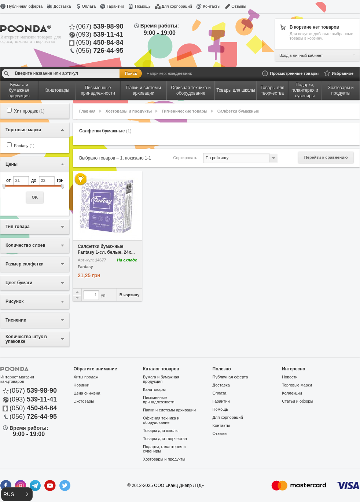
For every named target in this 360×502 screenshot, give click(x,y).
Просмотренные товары (294, 73)
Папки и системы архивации (169, 410)
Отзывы (238, 6)
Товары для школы (161, 430)
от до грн (34, 189)
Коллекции (292, 393)
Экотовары (84, 401)
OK (35, 197)
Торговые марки (297, 385)
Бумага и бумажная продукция (161, 379)
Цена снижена (87, 393)
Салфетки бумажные (238, 111)
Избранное (342, 73)
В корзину (130, 295)
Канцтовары (154, 389)
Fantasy (24, 145)
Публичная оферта (25, 6)
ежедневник (180, 73)
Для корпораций (177, 6)
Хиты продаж (86, 377)
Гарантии (115, 6)
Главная (87, 111)
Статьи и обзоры (297, 401)
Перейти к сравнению (326, 157)
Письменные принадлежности (158, 399)
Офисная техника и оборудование (161, 420)
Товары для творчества (165, 438)
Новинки (81, 385)
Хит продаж (29, 111)
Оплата (89, 6)
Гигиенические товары (184, 111)
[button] (16, 494)
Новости (290, 377)
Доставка (62, 6)
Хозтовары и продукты (129, 111)
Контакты (212, 6)
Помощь (143, 6)
